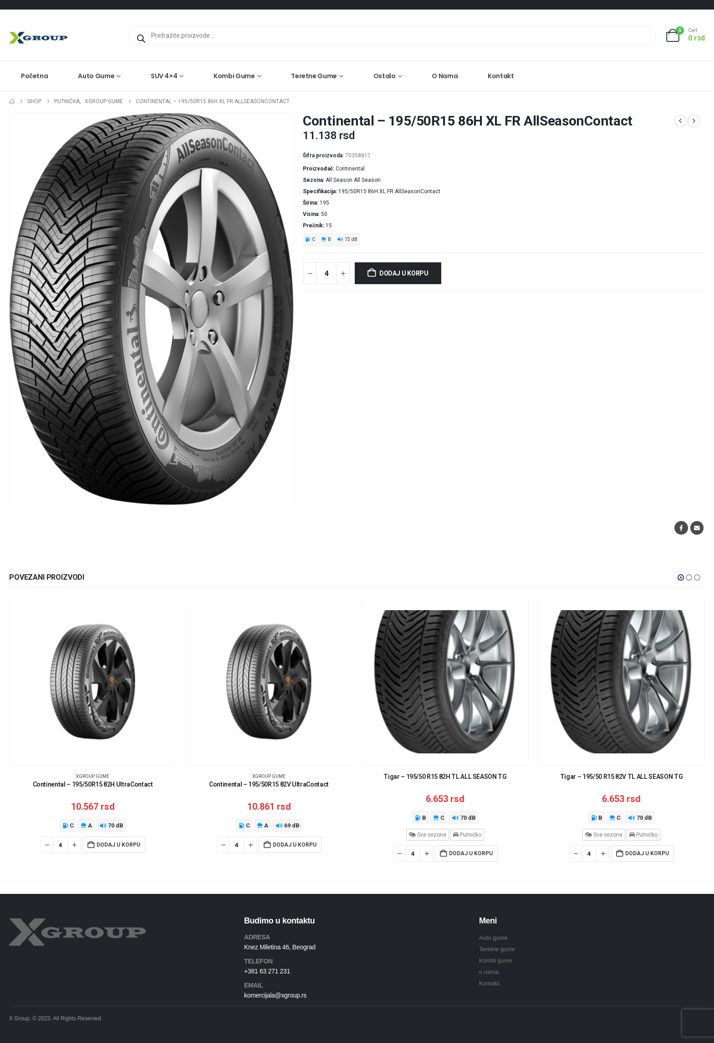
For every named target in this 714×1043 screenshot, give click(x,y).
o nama (489, 971)
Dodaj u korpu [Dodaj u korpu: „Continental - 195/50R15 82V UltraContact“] (294, 845)
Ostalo (384, 75)
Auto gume (96, 75)
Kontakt (501, 75)
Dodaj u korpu (403, 273)
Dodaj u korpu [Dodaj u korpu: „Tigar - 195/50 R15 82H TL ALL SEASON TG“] (471, 853)
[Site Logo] (38, 37)
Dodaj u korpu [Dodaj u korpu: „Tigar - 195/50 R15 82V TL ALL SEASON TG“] (647, 853)
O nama (445, 75)
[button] (681, 577)
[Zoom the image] (77, 923)
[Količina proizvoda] (326, 273)
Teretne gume (314, 75)
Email (697, 527)
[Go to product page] (92, 681)
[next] (694, 121)
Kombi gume (234, 75)
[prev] (680, 121)
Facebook (681, 527)
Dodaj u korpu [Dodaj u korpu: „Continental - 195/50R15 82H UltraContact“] (118, 845)
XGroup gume (92, 776)
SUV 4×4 (164, 75)
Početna (34, 75)
